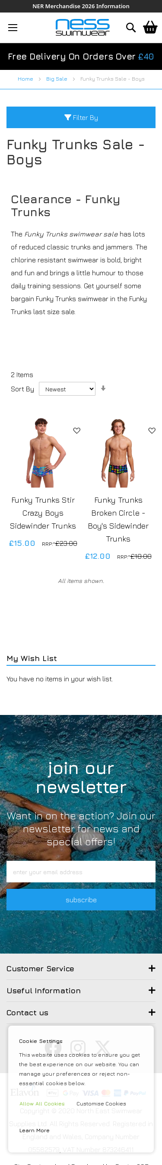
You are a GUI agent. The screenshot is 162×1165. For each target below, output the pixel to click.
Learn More (34, 1130)
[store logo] (83, 27)
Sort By (22, 389)
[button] (76, 429)
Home (26, 79)
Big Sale (57, 79)
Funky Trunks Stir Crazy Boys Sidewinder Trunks (43, 512)
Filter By (81, 117)
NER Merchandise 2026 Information (80, 6)
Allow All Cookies (42, 1103)
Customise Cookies (101, 1103)
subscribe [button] (81, 900)
